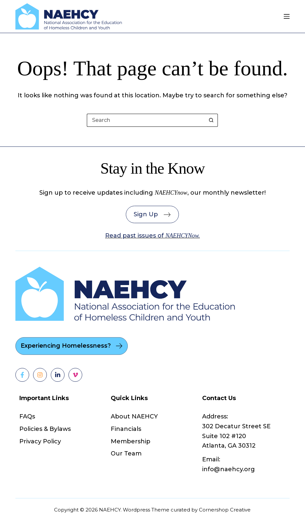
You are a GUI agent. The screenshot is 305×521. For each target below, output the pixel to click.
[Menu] (287, 16)
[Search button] (211, 120)
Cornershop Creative (225, 510)
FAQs (27, 416)
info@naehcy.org (228, 469)
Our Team (126, 453)
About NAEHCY (134, 416)
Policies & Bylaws (45, 429)
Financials (126, 429)
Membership (130, 441)
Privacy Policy (40, 441)
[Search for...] (146, 120)
